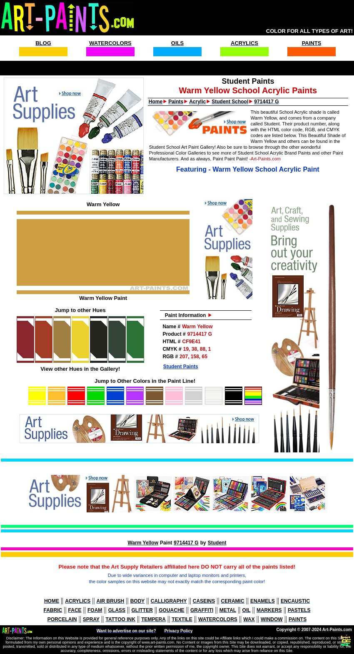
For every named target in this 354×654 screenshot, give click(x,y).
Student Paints (180, 366)
